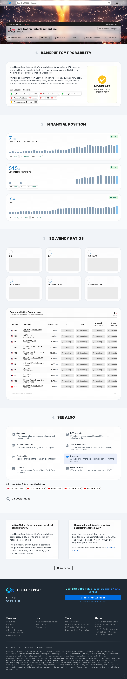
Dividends (74, 38)
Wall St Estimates (13, 38)
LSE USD (15, 488)
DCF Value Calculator (75, 631)
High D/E (48, 98)
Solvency (45, 38)
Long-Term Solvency (71, 94)
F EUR (54, 488)
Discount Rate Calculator (77, 633)
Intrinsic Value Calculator (77, 628)
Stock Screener (72, 625)
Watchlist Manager (108, 29)
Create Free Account (86, 598)
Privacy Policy (13, 639)
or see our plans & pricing (86, 601)
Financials (60, 38)
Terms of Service (14, 636)
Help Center (41, 628)
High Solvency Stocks (105, 635)
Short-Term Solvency (49, 94)
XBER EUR (73, 488)
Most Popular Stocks (105, 638)
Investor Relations (92, 38)
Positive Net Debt (24, 98)
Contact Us (41, 631)
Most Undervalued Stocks (107, 625)
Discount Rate (110, 38)
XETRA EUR (36, 488)
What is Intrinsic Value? (47, 625)
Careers (10, 628)
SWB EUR (92, 488)
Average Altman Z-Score (24, 102)
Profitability (30, 38)
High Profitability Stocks (106, 633)
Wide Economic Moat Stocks (105, 629)
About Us (10, 625)
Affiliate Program (14, 633)
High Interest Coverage (24, 94)
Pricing (9, 631)
